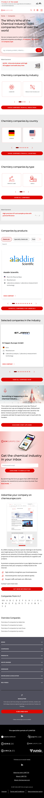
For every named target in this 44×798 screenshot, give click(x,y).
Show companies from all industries (22, 107)
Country (36, 39)
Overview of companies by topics (11, 625)
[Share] (34, 10)
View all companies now (22, 380)
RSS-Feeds (4, 682)
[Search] (31, 10)
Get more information (22, 589)
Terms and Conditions (17, 791)
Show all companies (22, 197)
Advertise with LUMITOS (21, 772)
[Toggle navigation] (41, 10)
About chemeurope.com (22, 780)
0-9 (3, 600)
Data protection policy (35, 791)
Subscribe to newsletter (20, 471)
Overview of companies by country (12, 631)
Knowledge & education (10, 676)
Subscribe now (22, 711)
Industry (28, 39)
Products (4, 655)
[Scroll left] (37, 239)
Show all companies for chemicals (21, 308)
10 (31, 303)
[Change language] (37, 10)
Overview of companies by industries (13, 622)
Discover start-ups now (22, 425)
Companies (5, 649)
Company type (8, 42)
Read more (6, 484)
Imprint (4, 791)
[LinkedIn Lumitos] (22, 765)
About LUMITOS (21, 776)
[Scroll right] (40, 239)
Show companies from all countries (22, 153)
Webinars (4, 669)
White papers (6, 662)
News (3, 642)
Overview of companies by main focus (13, 628)
